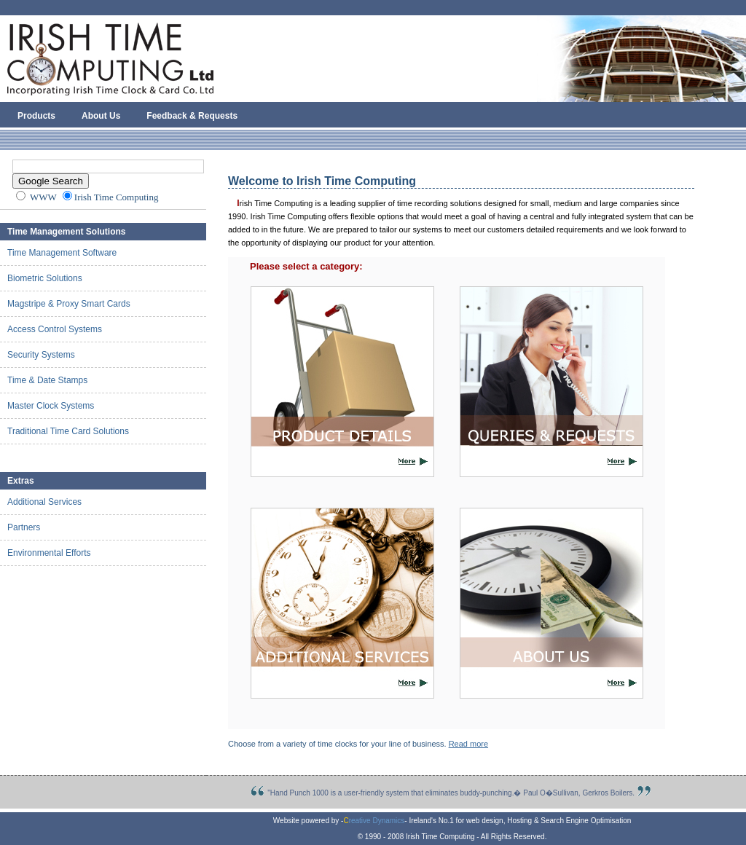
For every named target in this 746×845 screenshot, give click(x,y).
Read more (468, 743)
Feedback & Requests (191, 116)
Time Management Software (62, 253)
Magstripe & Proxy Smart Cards (68, 304)
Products (36, 116)
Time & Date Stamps (47, 380)
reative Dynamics (373, 821)
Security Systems (41, 355)
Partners (23, 527)
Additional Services (44, 502)
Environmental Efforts (49, 553)
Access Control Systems (54, 329)
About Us (101, 116)
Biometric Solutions (44, 278)
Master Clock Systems (50, 406)
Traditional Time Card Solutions (68, 431)
